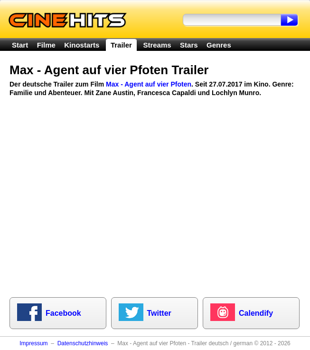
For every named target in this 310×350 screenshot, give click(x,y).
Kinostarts (81, 45)
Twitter (159, 313)
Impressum (33, 343)
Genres (219, 45)
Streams (157, 45)
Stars (189, 45)
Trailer (121, 45)
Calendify (256, 313)
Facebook (63, 313)
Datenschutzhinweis (82, 343)
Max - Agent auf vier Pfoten (148, 84)
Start (20, 45)
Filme (46, 45)
